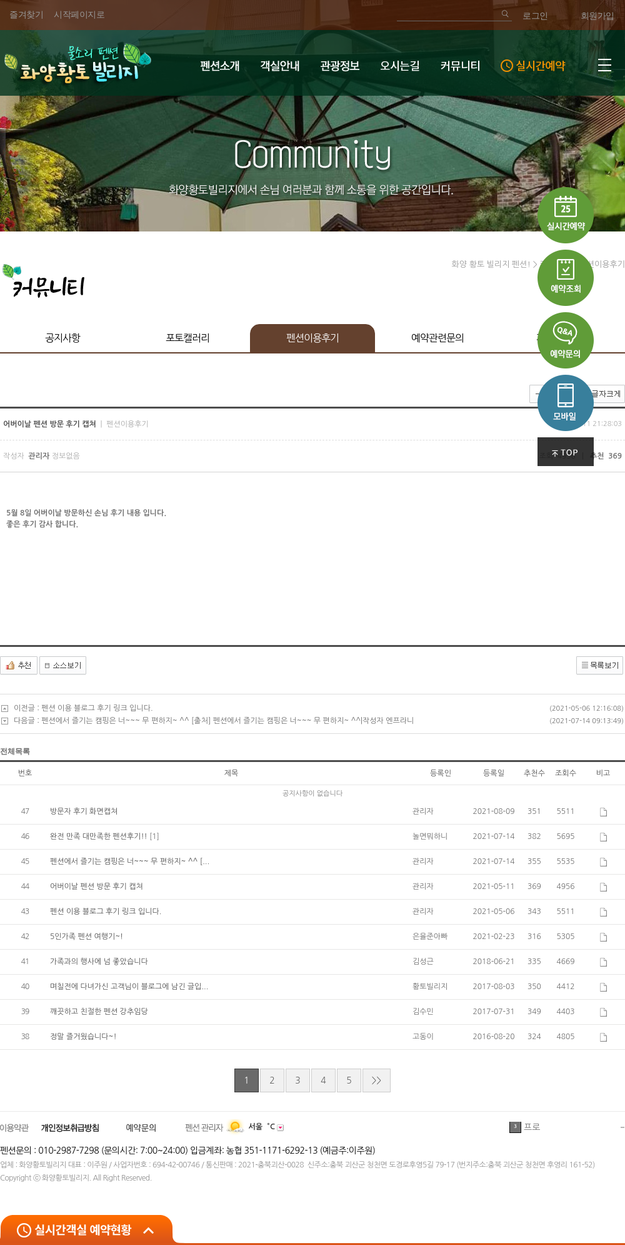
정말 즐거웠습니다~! (83, 1036)
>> (376, 1080)
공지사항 (62, 338)
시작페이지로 (79, 14)
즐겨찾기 (26, 14)
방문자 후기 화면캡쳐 (84, 811)
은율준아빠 (430, 936)
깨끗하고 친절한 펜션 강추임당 (99, 1011)
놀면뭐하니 (430, 836)
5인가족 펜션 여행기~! (86, 936)
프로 (532, 1128)
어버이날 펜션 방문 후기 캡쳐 (96, 886)
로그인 (535, 16)
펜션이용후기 (312, 338)
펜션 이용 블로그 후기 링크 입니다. (96, 708)
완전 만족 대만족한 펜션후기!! (99, 836)
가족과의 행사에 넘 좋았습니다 (99, 961)
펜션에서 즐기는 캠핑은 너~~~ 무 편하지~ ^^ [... (129, 861)
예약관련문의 (437, 338)
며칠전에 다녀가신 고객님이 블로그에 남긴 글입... (129, 986)
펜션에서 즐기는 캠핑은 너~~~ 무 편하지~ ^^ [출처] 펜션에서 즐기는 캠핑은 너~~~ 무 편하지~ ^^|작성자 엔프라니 (227, 720)
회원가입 (597, 16)
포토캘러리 (187, 338)
